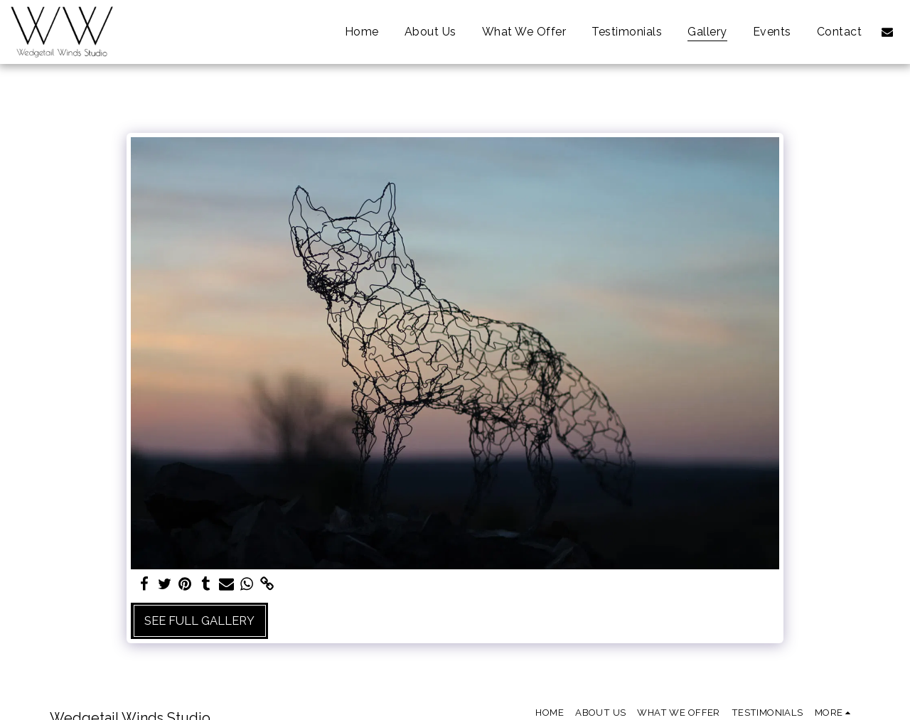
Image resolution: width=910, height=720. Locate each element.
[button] (887, 32)
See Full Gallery (199, 620)
